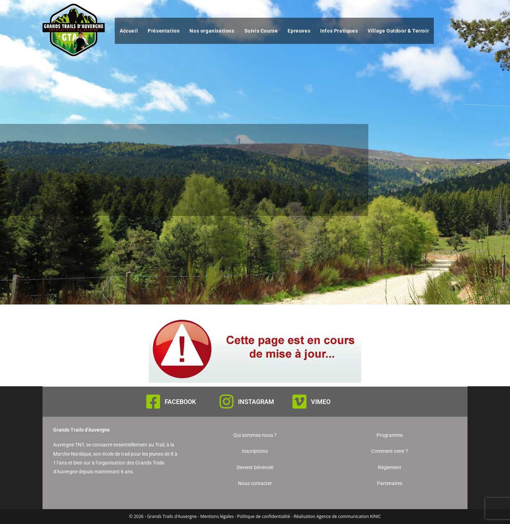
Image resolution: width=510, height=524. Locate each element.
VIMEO (320, 401)
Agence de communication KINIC (348, 516)
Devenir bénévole (255, 467)
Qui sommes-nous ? (255, 435)
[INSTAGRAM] (226, 402)
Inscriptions (255, 451)
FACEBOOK (180, 401)
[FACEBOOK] (153, 402)
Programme (389, 435)
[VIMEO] (299, 402)
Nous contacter (255, 483)
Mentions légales (216, 516)
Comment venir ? (389, 451)
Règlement (389, 467)
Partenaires (389, 483)
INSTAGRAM (256, 401)
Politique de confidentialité (263, 516)
